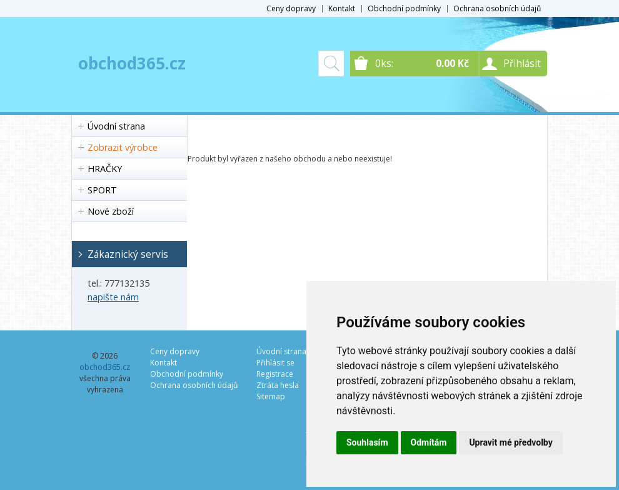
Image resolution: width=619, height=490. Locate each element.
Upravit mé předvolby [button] (510, 442)
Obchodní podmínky (404, 8)
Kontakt (341, 8)
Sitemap (270, 396)
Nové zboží (111, 211)
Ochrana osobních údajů (497, 8)
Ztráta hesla (277, 385)
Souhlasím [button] (367, 442)
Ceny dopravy (291, 8)
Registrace (274, 374)
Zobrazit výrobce (123, 147)
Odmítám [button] (429, 442)
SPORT (102, 190)
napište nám (113, 297)
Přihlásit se (275, 362)
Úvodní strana (116, 126)
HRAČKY (105, 169)
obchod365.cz (132, 63)
